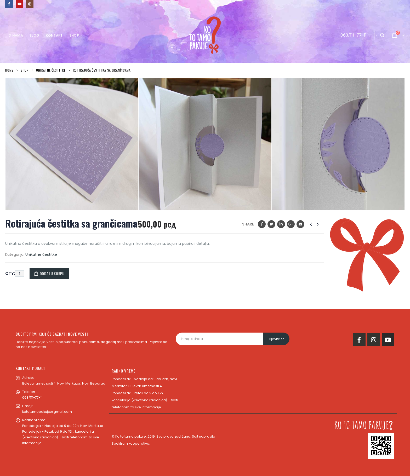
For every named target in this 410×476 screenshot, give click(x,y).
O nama (15, 35)
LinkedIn (281, 224)
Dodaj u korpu (52, 273)
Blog (34, 35)
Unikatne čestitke (41, 254)
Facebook (262, 224)
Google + (291, 224)
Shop (74, 35)
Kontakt (54, 35)
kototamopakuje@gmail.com (47, 411)
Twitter (271, 224)
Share (248, 224)
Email (300, 224)
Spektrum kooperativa (130, 443)
